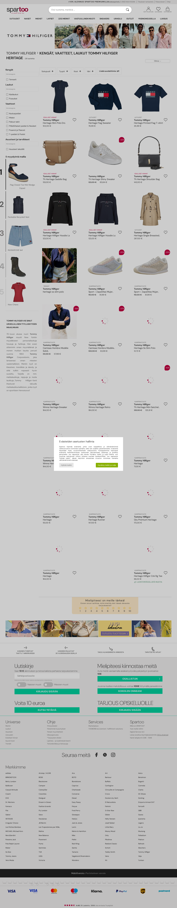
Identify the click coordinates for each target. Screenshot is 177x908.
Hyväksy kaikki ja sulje (107, 465)
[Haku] (127, 9)
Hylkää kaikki (66, 465)
